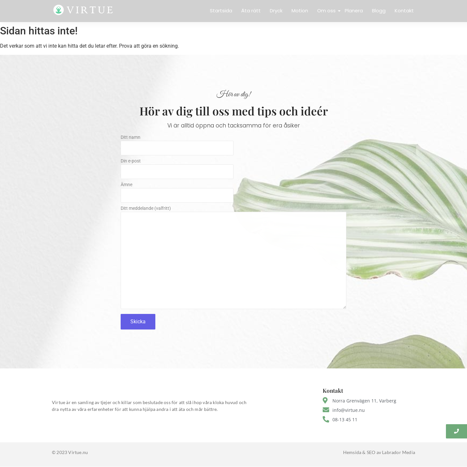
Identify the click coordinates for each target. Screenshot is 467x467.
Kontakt (404, 10)
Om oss (327, 10)
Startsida (221, 10)
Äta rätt (251, 10)
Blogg (379, 10)
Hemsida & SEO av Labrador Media (379, 452)
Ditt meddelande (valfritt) (233, 259)
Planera (354, 10)
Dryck (276, 10)
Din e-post (233, 170)
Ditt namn (233, 147)
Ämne (233, 194)
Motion (300, 10)
